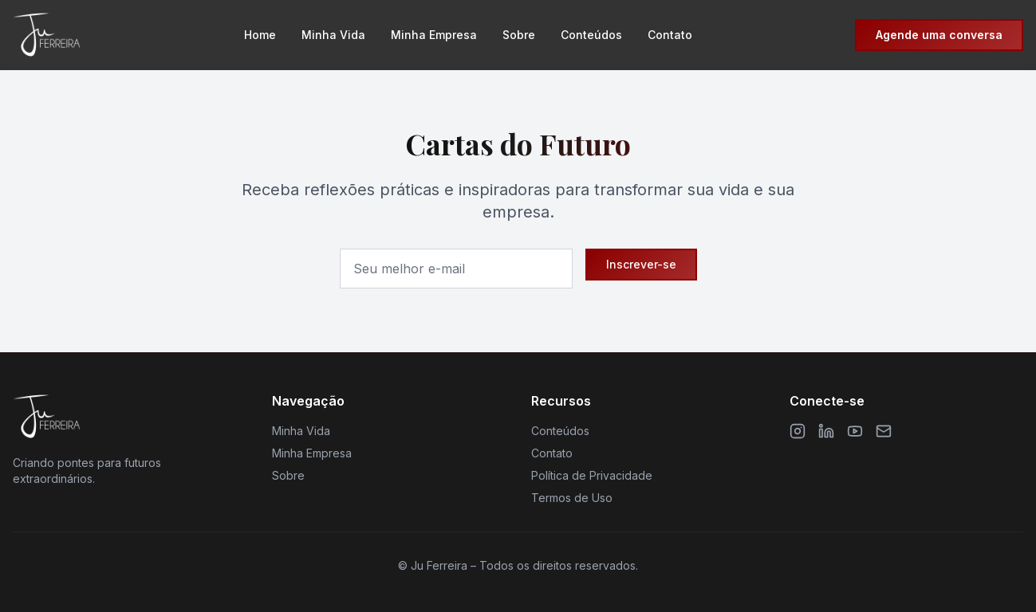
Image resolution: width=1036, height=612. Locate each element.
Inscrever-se (641, 264)
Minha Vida (333, 34)
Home (260, 34)
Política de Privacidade (591, 475)
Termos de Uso (572, 497)
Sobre (518, 34)
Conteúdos (591, 34)
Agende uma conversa (939, 34)
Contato (670, 34)
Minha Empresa (434, 34)
